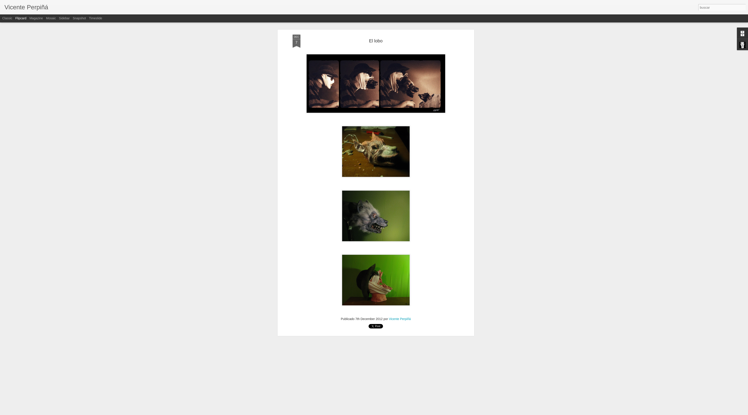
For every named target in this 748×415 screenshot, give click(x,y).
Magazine (36, 18)
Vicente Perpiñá (400, 319)
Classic (7, 18)
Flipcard (20, 18)
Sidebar (64, 18)
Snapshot (79, 18)
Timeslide (95, 18)
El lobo (376, 40)
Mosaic (51, 18)
